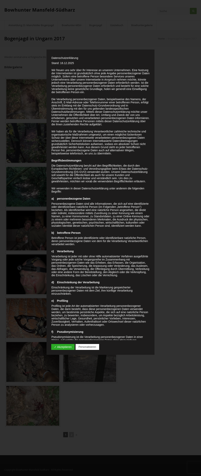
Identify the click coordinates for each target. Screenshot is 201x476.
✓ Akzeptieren (63, 347)
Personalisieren (87, 346)
